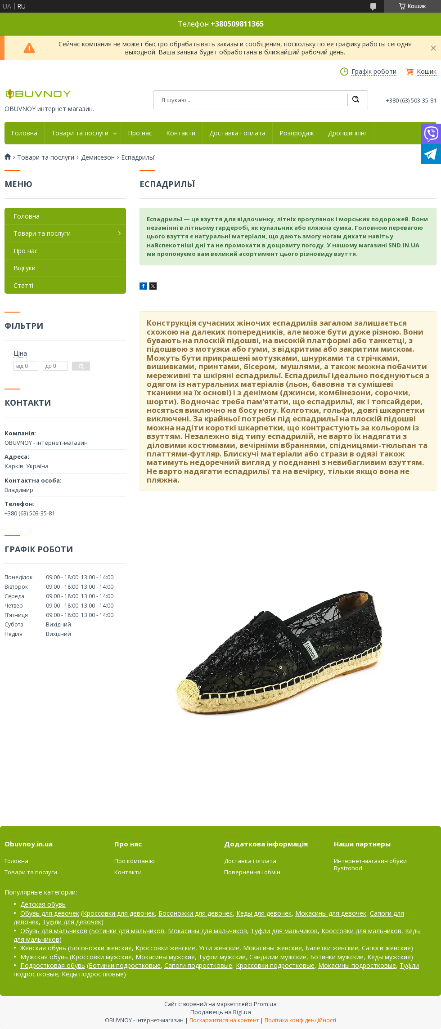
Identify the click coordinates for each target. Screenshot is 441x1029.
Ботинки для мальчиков (127, 930)
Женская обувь (43, 948)
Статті (23, 285)
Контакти (180, 133)
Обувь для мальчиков (53, 930)
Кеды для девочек (264, 913)
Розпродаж (296, 133)
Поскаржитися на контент (224, 1020)
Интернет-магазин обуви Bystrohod (370, 864)
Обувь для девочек (49, 913)
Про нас (140, 133)
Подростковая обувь (52, 965)
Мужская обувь (44, 957)
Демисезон (98, 157)
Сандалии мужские (277, 957)
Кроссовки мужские (102, 957)
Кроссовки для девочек (119, 913)
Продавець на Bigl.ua (220, 1012)
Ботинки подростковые (125, 965)
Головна (24, 133)
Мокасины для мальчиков (207, 930)
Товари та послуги (79, 133)
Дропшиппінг (347, 133)
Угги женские (219, 948)
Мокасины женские (272, 948)
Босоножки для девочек (195, 913)
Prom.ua (265, 1004)
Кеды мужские (389, 957)
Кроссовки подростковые (275, 965)
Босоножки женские (101, 948)
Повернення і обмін (252, 872)
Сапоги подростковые (198, 965)
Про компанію (134, 861)
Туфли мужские (222, 957)
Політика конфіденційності (300, 1020)
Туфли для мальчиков (284, 930)
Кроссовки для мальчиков (361, 930)
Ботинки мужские (337, 957)
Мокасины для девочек (330, 913)
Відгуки (25, 268)
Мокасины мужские (165, 957)
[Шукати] (355, 100)
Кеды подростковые (93, 974)
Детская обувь (43, 904)
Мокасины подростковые (357, 965)
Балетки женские (332, 948)
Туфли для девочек (71, 921)
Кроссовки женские (165, 948)
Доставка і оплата (237, 133)
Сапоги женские (386, 948)
